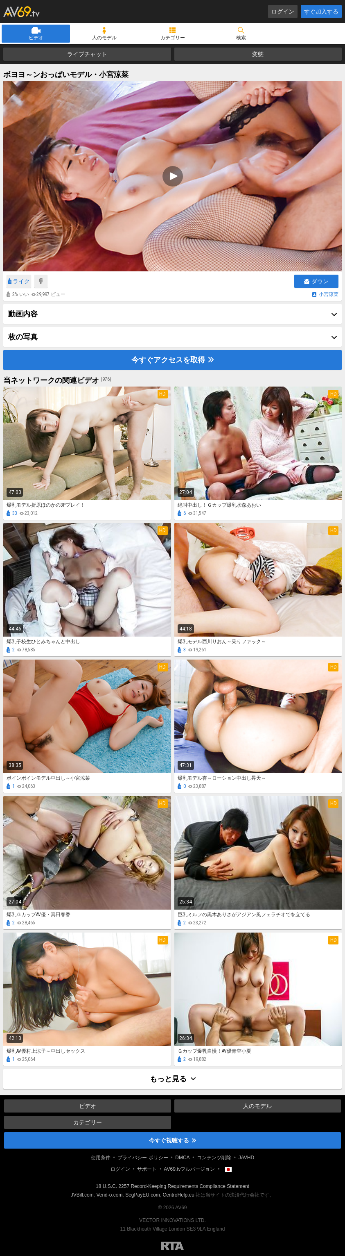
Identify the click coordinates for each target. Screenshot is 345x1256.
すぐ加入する (321, 11)
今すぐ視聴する (172, 1140)
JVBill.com (82, 1195)
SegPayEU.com (142, 1195)
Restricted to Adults (172, 1246)
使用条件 (100, 1157)
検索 (241, 38)
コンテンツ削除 (214, 1157)
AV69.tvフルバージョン (189, 1169)
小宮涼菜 (328, 294)
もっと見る (173, 1078)
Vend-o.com (109, 1195)
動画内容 (23, 313)
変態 (258, 54)
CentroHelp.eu (178, 1195)
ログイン (282, 11)
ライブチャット (87, 54)
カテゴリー (172, 38)
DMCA (182, 1157)
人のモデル (104, 38)
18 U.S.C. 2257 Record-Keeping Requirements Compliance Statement (172, 1186)
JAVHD (246, 1157)
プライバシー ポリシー (142, 1157)
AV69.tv (21, 11)
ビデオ (36, 38)
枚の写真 (23, 336)
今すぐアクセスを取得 (172, 359)
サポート (147, 1169)
